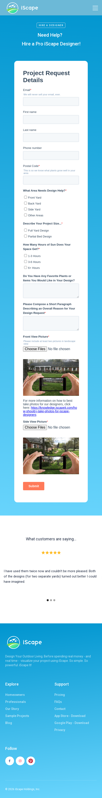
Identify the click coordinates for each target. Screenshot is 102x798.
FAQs (58, 702)
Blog (8, 723)
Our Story (12, 709)
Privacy (59, 730)
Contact (59, 709)
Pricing (59, 695)
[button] (95, 8)
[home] (21, 8)
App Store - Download (70, 716)
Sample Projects (17, 716)
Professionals (15, 702)
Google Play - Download (71, 723)
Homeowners (15, 695)
